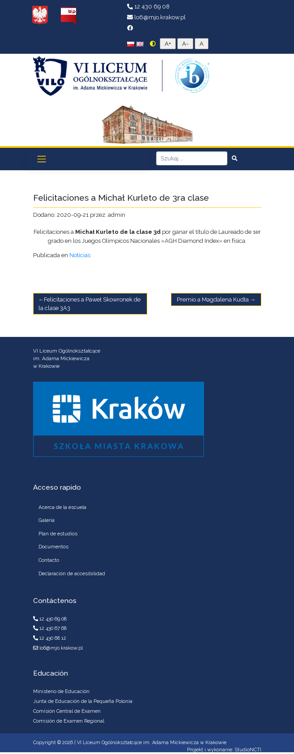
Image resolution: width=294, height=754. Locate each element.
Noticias (79, 255)
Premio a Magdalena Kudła (213, 299)
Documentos (53, 546)
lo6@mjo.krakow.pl (156, 17)
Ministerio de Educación (61, 691)
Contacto (48, 560)
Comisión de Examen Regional (68, 721)
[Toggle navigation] (41, 159)
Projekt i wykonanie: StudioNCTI (224, 750)
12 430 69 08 (148, 6)
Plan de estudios (57, 533)
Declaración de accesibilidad (71, 573)
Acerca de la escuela (62, 507)
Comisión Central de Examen (67, 711)
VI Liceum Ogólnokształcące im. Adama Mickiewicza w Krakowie (151, 742)
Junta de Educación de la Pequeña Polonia (82, 701)
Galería (46, 520)
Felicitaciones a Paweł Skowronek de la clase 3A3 (89, 303)
